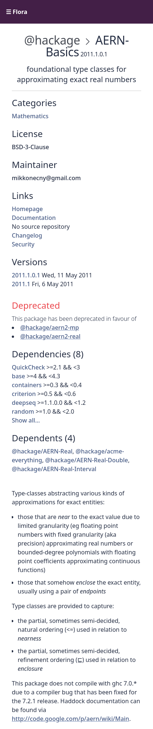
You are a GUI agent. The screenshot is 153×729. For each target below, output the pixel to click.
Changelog (27, 235)
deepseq (24, 403)
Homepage (27, 209)
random (23, 411)
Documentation (34, 218)
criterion (24, 394)
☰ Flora (16, 12)
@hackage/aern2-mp (49, 327)
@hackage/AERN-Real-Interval (54, 469)
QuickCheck (28, 367)
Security (23, 244)
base (18, 376)
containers (27, 385)
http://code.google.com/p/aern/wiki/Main (70, 719)
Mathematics (30, 116)
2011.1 (21, 284)
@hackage (52, 40)
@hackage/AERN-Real (42, 451)
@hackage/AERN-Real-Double (86, 460)
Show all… (26, 420)
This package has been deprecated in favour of (74, 319)
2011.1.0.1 (26, 275)
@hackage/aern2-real (50, 336)
